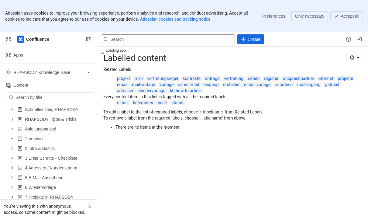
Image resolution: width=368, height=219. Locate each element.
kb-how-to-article (185, 90)
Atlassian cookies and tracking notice (175, 19)
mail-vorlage (143, 84)
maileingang (308, 84)
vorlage (167, 84)
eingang (211, 84)
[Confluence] (33, 39)
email (122, 84)
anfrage (212, 78)
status (177, 102)
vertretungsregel (162, 78)
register (271, 78)
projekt (123, 78)
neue (162, 102)
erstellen (231, 84)
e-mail (123, 102)
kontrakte (192, 78)
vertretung (233, 78)
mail (139, 78)
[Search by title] (53, 97)
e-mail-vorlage (257, 84)
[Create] (250, 39)
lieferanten (143, 102)
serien (254, 78)
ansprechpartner (298, 78)
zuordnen (284, 84)
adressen (125, 90)
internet (326, 78)
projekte (345, 78)
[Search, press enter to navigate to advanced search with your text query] (168, 39)
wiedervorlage (152, 90)
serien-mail (188, 84)
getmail (332, 84)
